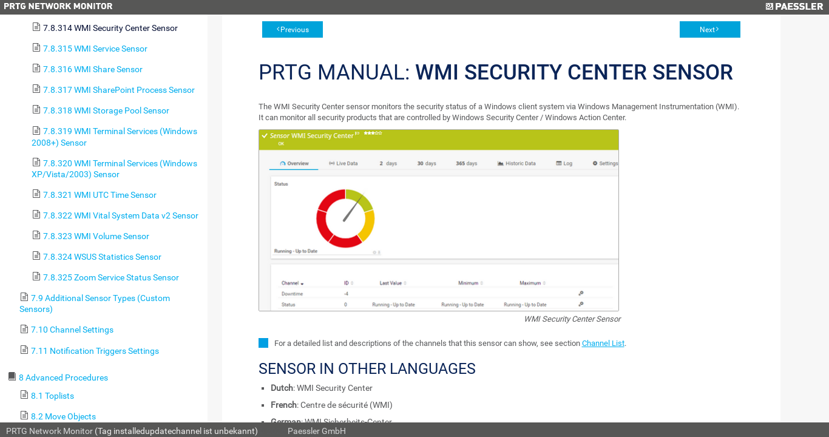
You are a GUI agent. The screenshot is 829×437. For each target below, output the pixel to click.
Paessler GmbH (317, 431)
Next (707, 29)
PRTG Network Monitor (49, 431)
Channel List (603, 343)
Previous (294, 29)
